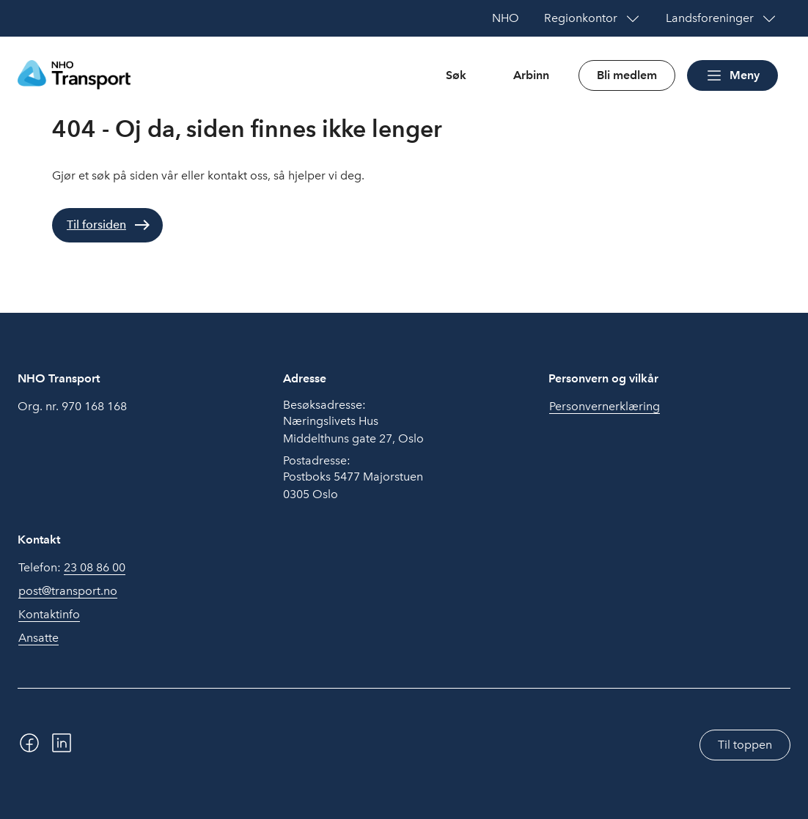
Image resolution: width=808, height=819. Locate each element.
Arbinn (531, 75)
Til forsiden (96, 224)
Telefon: (71, 567)
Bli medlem (627, 75)
